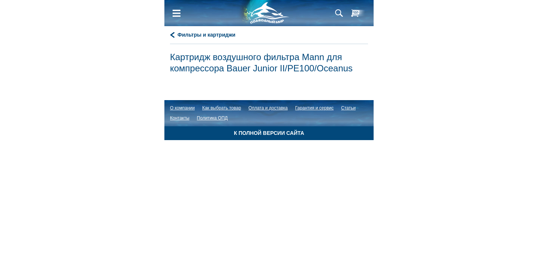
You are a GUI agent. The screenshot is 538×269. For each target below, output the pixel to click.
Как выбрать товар (221, 108)
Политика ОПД (212, 118)
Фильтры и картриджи (206, 35)
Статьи (348, 108)
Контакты (179, 118)
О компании (182, 108)
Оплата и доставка (268, 108)
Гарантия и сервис (314, 108)
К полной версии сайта (269, 133)
